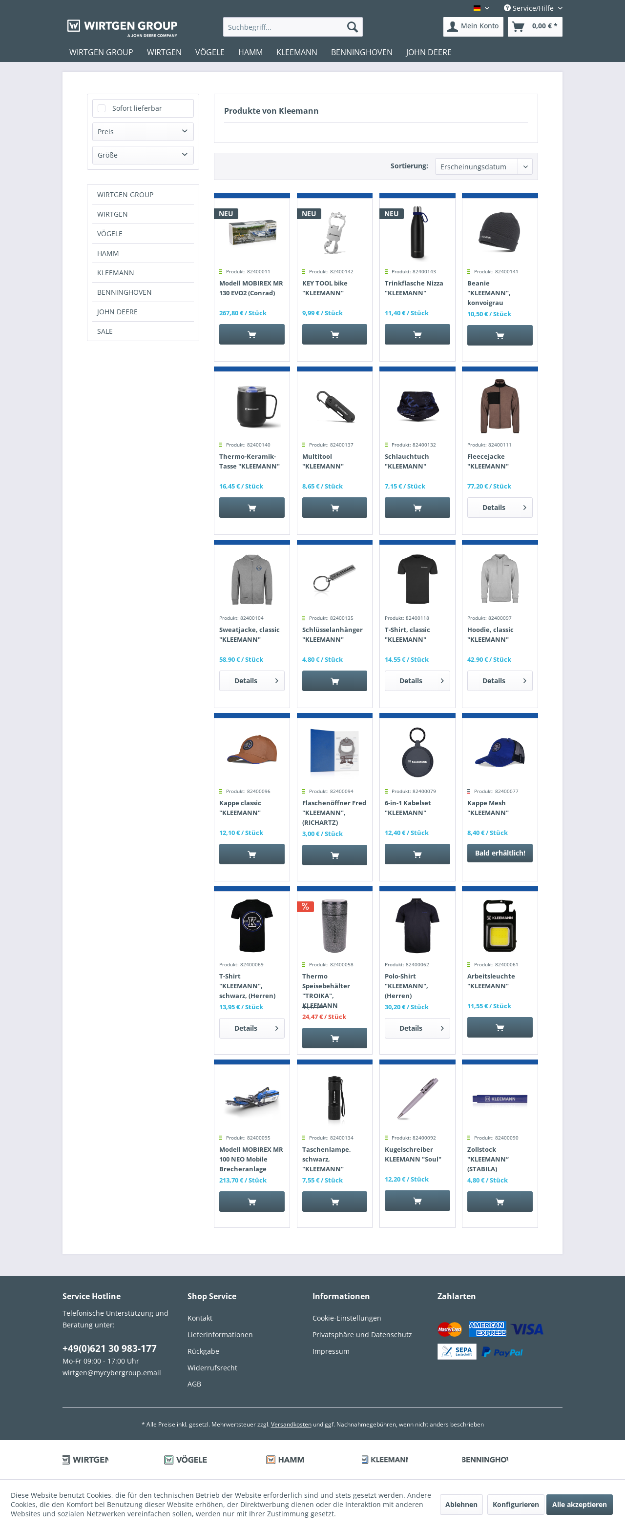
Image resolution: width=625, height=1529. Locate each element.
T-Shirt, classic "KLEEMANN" (407, 634)
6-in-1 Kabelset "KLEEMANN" (408, 807)
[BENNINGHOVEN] (361, 52)
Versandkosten (291, 1424)
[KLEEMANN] (297, 52)
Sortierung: (409, 165)
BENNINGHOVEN (124, 292)
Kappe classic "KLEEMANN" (240, 807)
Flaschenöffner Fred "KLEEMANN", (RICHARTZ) (334, 812)
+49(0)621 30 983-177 (109, 1348)
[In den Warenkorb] (252, 334)
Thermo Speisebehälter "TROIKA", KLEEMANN (326, 991)
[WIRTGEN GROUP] (101, 52)
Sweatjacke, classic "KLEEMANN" (249, 634)
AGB (194, 1383)
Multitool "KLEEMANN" (323, 461)
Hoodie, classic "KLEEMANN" (490, 634)
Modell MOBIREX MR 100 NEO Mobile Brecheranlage (251, 1159)
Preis (106, 131)
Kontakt (200, 1318)
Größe (108, 155)
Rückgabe (203, 1351)
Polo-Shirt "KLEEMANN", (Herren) (406, 986)
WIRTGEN (112, 214)
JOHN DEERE (117, 311)
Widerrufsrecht (212, 1367)
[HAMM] (250, 52)
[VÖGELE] (209, 52)
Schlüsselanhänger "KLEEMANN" (332, 634)
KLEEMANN (115, 272)
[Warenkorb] (535, 27)
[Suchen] (352, 27)
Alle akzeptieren (579, 1504)
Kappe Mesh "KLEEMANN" (488, 807)
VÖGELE (110, 233)
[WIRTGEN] (164, 52)
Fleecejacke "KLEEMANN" (488, 461)
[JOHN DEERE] (428, 52)
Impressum (331, 1351)
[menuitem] (293, 27)
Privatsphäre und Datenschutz (362, 1334)
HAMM (108, 253)
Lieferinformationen (220, 1334)
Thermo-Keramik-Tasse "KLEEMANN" (249, 461)
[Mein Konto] (473, 27)
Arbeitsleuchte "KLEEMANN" (491, 981)
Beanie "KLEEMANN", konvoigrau (489, 293)
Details (504, 506)
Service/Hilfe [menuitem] (530, 8)
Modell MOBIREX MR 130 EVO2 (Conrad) (251, 288)
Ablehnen (461, 1504)
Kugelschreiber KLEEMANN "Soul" (413, 1154)
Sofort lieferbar (137, 108)
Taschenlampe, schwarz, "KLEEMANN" (326, 1159)
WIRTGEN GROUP (125, 194)
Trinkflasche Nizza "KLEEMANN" (414, 288)
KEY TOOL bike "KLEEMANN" (325, 288)
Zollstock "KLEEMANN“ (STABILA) (488, 1159)
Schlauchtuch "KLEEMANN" (407, 461)
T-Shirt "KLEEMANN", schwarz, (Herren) (247, 986)
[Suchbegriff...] (293, 27)
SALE (105, 331)
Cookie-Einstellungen (346, 1318)
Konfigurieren (516, 1504)
